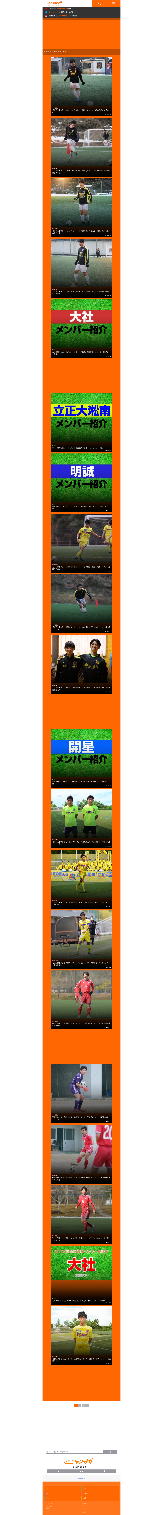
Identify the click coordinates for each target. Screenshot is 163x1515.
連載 (84, 1498)
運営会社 (84, 1508)
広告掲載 (84, 1503)
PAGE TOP (81, 1478)
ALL (47, 1488)
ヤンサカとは (49, 1503)
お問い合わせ (49, 1506)
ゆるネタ (85, 1493)
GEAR (47, 1493)
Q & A (47, 1498)
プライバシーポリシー (87, 1506)
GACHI (85, 1488)
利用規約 (48, 1508)
